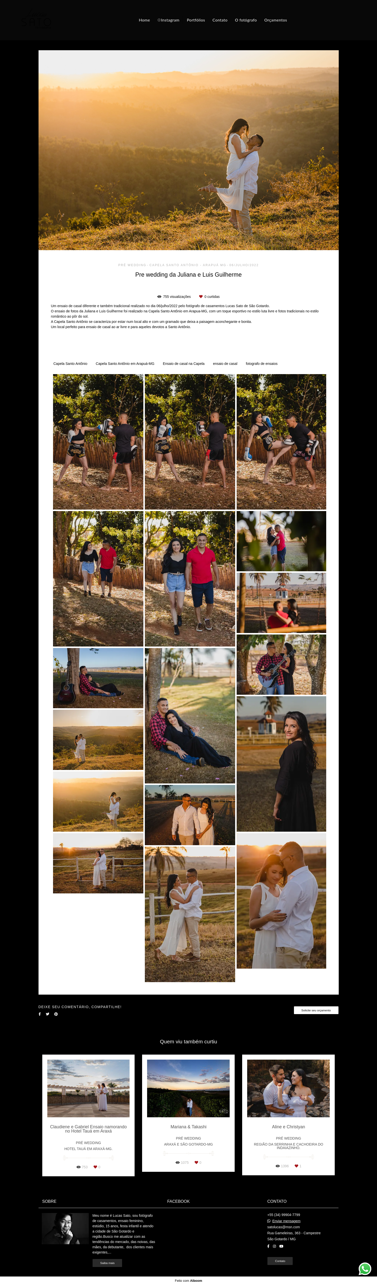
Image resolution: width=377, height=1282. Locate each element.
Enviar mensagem (286, 1221)
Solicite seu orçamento (316, 1010)
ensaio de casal (225, 364)
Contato (219, 19)
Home (144, 19)
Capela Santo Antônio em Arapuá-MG (125, 364)
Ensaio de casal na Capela (184, 364)
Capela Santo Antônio (70, 364)
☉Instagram (168, 19)
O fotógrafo (246, 19)
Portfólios (196, 19)
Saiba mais (107, 1263)
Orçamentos (275, 19)
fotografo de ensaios (262, 364)
